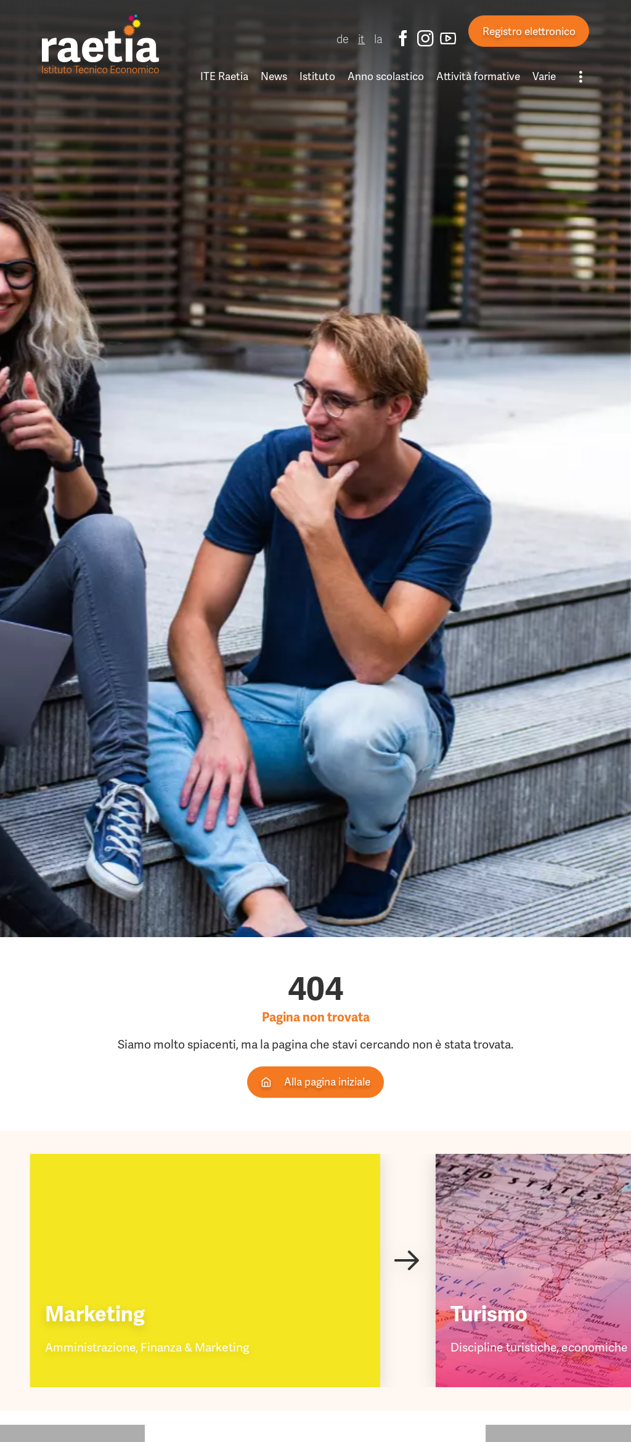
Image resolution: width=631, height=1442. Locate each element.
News (274, 76)
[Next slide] (406, 1259)
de (342, 39)
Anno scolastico (386, 76)
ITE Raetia (224, 76)
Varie (544, 76)
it (361, 39)
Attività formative (478, 76)
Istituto (317, 76)
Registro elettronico (529, 31)
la (378, 39)
